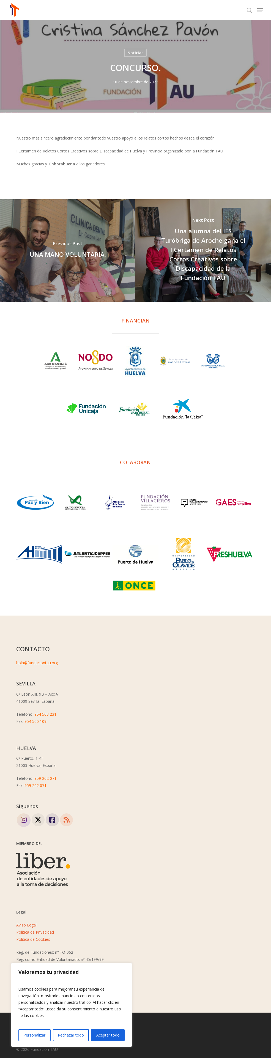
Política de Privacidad (35, 932)
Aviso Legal (26, 925)
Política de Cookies (33, 939)
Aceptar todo (108, 1035)
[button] (260, 10)
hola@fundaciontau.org (37, 662)
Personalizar (34, 1035)
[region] (71, 1005)
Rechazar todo (71, 1035)
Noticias (135, 52)
